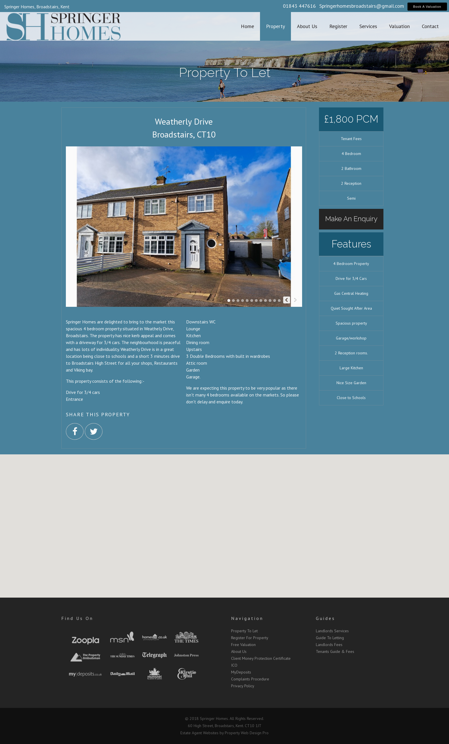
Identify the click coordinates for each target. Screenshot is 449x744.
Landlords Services (332, 630)
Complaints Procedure (250, 679)
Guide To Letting (330, 637)
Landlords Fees (329, 644)
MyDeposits (241, 672)
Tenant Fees (351, 138)
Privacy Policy (242, 685)
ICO (234, 665)
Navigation (247, 618)
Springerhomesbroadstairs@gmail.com (361, 6)
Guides (325, 618)
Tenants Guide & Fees (335, 651)
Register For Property (249, 637)
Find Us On (77, 618)
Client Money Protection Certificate (261, 658)
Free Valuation (243, 644)
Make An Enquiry (351, 219)
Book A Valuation (427, 6)
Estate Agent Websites (199, 732)
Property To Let (244, 630)
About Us (239, 651)
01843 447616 (299, 6)
